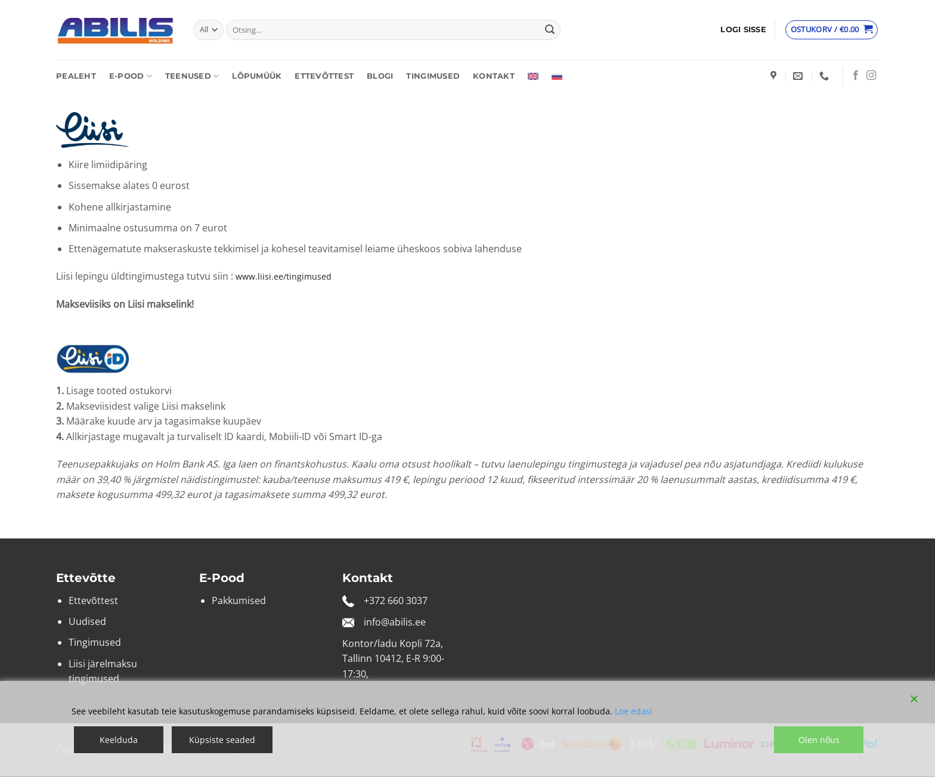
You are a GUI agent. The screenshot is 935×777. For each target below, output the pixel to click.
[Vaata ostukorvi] (831, 29)
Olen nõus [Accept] (819, 739)
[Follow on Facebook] (855, 75)
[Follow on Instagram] (871, 75)
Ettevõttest (324, 76)
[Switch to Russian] (557, 76)
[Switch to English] (533, 76)
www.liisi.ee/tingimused (284, 276)
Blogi (380, 76)
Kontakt (494, 76)
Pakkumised (239, 600)
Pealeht (76, 76)
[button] (743, 30)
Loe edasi (633, 711)
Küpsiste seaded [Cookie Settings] (222, 739)
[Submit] (550, 30)
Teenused (192, 76)
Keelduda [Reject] (119, 739)
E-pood (130, 76)
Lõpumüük (256, 76)
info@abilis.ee (395, 622)
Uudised (87, 621)
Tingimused (433, 76)
